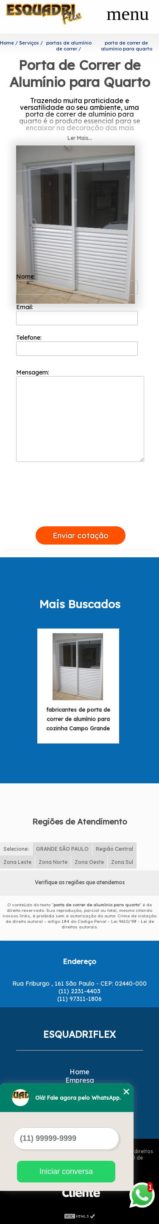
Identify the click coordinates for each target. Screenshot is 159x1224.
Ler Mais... (79, 138)
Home (79, 1072)
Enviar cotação (81, 535)
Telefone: (77, 345)
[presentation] (80, 516)
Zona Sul (122, 862)
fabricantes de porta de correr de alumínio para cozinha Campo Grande (78, 719)
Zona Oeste (89, 862)
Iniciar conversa (66, 1171)
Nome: (77, 284)
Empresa (79, 1080)
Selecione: (16, 849)
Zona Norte (53, 862)
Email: (77, 314)
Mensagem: (80, 415)
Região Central (114, 849)
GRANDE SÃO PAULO (62, 849)
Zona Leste (17, 862)
